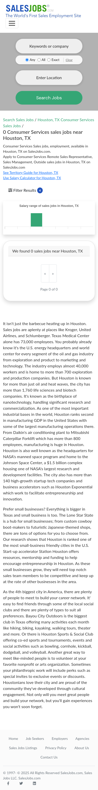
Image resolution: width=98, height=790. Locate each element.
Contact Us (49, 757)
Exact (55, 60)
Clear (69, 60)
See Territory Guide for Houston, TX (30, 172)
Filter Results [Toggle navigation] (25, 190)
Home (13, 738)
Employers (60, 738)
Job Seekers (35, 738)
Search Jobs (49, 98)
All (43, 60)
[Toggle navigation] (12, 23)
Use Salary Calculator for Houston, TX (32, 178)
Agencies (82, 738)
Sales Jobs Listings (23, 748)
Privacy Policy (55, 748)
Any (32, 60)
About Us (81, 748)
